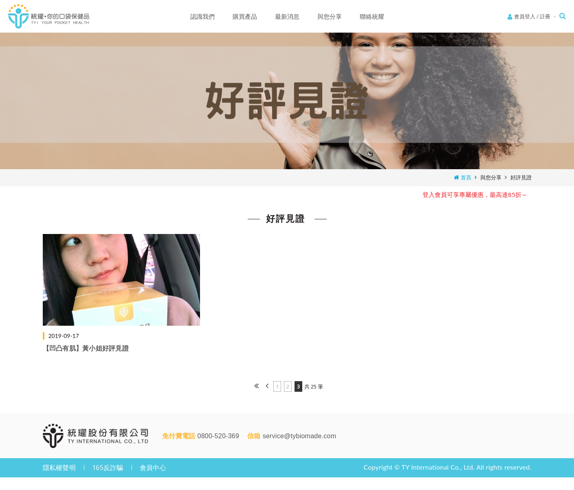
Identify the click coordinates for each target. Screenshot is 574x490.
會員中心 (153, 467)
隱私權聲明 (59, 467)
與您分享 (490, 177)
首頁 (466, 177)
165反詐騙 (107, 467)
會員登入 (524, 16)
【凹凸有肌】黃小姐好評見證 (86, 348)
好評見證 (521, 177)
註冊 (545, 16)
